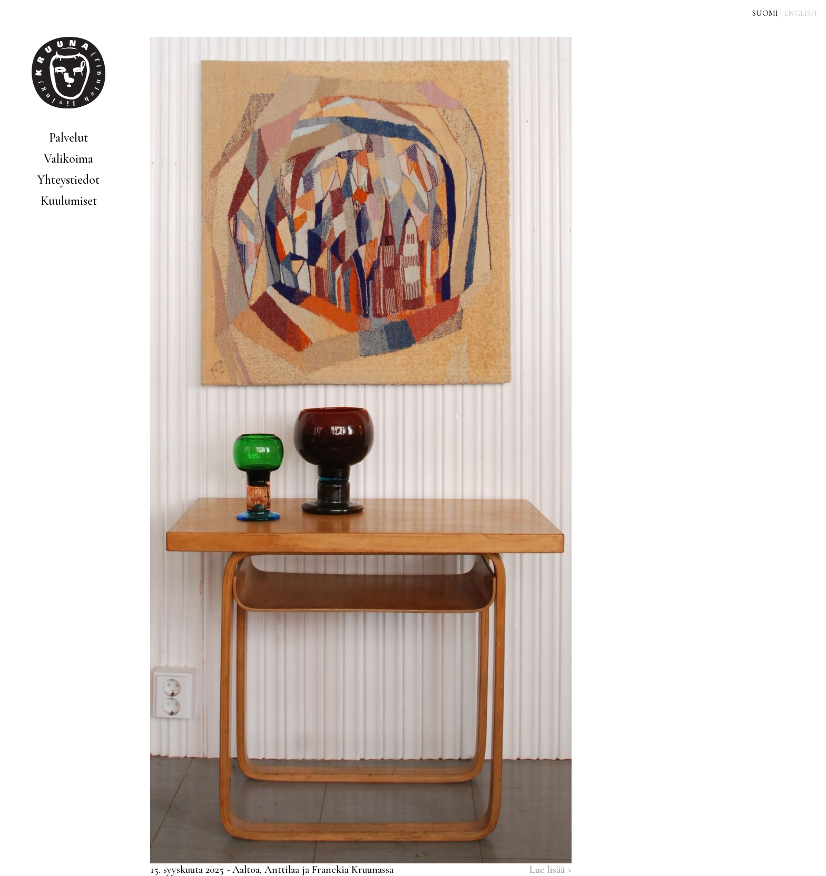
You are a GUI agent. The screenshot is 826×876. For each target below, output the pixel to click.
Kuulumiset (69, 201)
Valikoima (68, 159)
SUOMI (765, 13)
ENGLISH (800, 13)
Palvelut (68, 138)
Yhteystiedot (68, 180)
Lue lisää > (550, 869)
